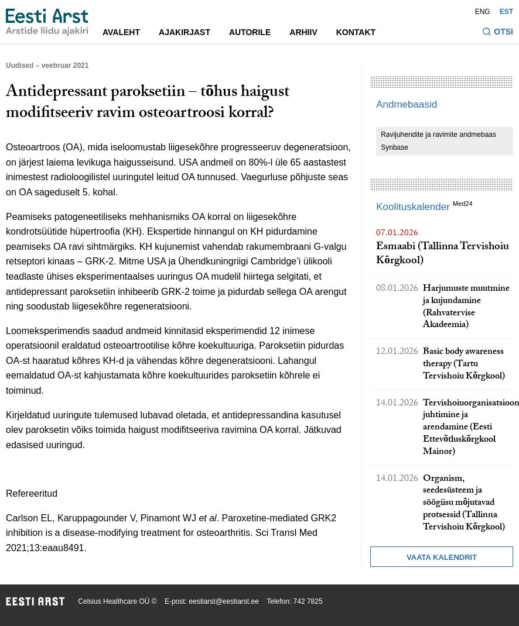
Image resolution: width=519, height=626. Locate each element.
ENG (482, 12)
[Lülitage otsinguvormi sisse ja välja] (497, 33)
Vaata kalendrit (442, 557)
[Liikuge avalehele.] (47, 22)
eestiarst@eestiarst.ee (224, 601)
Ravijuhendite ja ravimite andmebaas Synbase (438, 141)
